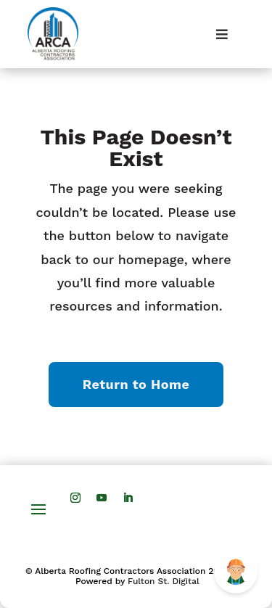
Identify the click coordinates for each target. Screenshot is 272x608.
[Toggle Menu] (221, 34)
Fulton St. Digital (163, 581)
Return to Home (136, 384)
